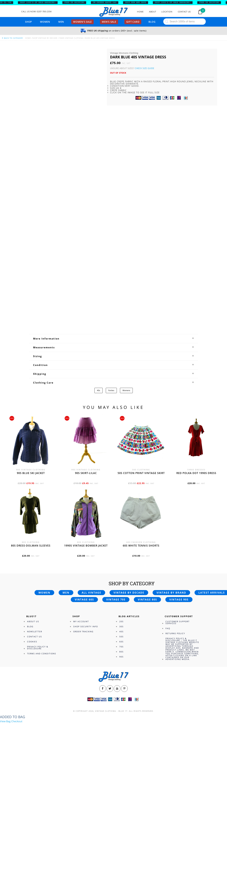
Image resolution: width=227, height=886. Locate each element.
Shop (28, 21)
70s (121, 789)
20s (121, 764)
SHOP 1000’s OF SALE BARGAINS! (40, 2)
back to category (12, 38)
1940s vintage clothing (71, 38)
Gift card (133, 21)
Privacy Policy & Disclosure (37, 790)
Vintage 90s (179, 742)
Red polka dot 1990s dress (196, 616)
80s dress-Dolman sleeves (30, 688)
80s (121, 794)
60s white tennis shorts (141, 688)
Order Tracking (83, 774)
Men (61, 21)
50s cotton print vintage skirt (141, 616)
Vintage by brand (171, 735)
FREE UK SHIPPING (77, 2)
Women (45, 21)
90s (121, 800)
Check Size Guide (144, 68)
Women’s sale (82, 21)
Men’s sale (109, 21)
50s (121, 779)
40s (98, 533)
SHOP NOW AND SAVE (138, 2)
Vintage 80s (147, 742)
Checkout (16, 864)
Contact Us (184, 11)
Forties (111, 533)
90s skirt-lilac (86, 616)
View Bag (5, 864)
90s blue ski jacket (31, 616)
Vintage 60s (84, 742)
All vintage (91, 735)
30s (121, 769)
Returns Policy (175, 776)
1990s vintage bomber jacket (86, 688)
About (152, 11)
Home (140, 11)
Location (166, 11)
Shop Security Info (85, 769)
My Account (81, 764)
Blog (151, 21)
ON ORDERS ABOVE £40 (107, 2)
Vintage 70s (115, 742)
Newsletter (34, 774)
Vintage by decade (129, 735)
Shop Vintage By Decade (44, 38)
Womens (126, 533)
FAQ (168, 771)
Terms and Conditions (41, 796)
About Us (33, 764)
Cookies (32, 784)
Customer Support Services (178, 765)
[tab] (113, 481)
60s (121, 784)
